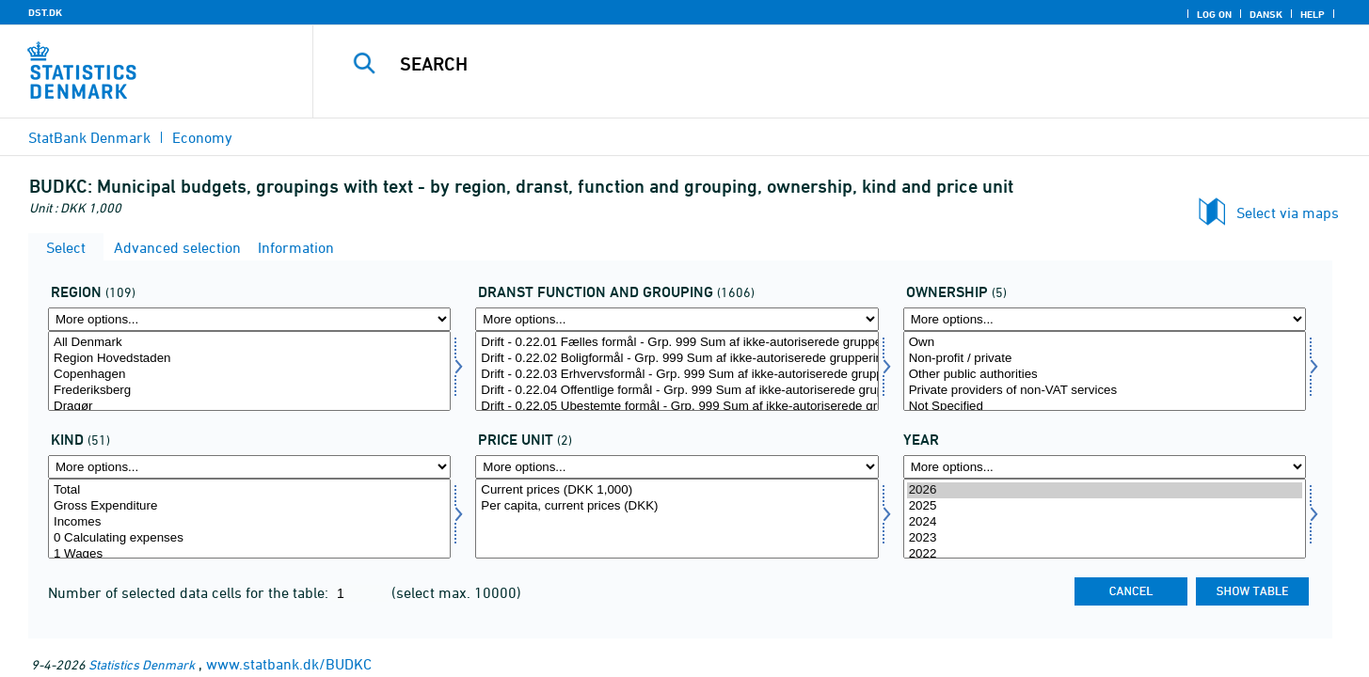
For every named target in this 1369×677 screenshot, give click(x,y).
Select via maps (1287, 212)
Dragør (249, 407)
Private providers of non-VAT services (1104, 391)
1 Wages (249, 554)
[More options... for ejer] (1104, 319)
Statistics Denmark (141, 664)
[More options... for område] (249, 319)
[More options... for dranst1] (676, 319)
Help (1312, 14)
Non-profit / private (1104, 359)
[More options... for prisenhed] (676, 467)
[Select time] (1104, 519)
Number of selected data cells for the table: (190, 592)
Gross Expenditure (249, 506)
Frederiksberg (249, 391)
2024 (1104, 522)
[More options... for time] (1104, 467)
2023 (1104, 538)
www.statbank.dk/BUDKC (289, 663)
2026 (1104, 490)
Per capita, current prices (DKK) (676, 506)
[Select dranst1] (676, 371)
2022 (1104, 554)
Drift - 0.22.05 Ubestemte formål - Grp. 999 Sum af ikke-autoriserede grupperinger (676, 407)
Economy (202, 137)
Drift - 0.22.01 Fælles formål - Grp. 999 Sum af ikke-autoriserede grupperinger (676, 343)
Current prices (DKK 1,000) (676, 490)
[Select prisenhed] (676, 519)
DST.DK (45, 12)
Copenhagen (249, 375)
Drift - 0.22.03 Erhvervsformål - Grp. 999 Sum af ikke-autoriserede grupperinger (676, 375)
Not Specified (1104, 407)
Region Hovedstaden (249, 359)
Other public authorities (1104, 375)
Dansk (1266, 14)
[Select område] (249, 371)
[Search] (809, 64)
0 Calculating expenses (249, 538)
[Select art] (249, 519)
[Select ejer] (1104, 371)
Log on (1214, 14)
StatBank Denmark (89, 137)
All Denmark (249, 343)
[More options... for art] (249, 467)
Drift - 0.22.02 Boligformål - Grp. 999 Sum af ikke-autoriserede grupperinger (676, 359)
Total (249, 490)
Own (1104, 343)
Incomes (249, 522)
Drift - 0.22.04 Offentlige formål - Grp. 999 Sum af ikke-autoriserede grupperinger (676, 391)
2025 (1104, 506)
